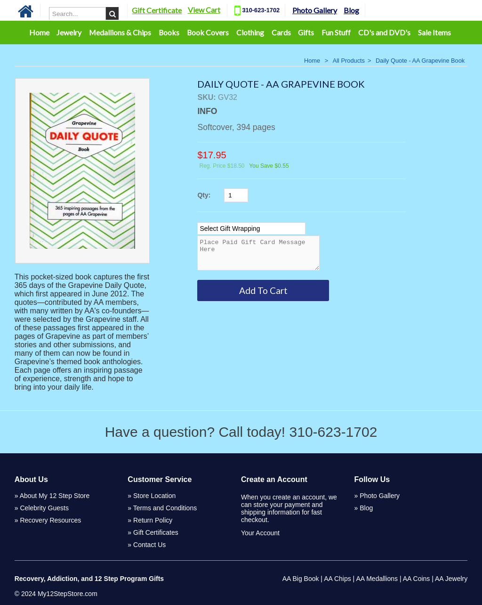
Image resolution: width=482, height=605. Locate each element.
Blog (351, 10)
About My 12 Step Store (55, 495)
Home (39, 32)
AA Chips (337, 578)
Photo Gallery (314, 10)
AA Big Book (300, 578)
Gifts (306, 32)
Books (169, 32)
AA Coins (416, 578)
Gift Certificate (157, 10)
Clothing (250, 32)
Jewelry (68, 32)
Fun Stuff (336, 32)
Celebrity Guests (44, 508)
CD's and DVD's (384, 32)
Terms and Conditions (165, 508)
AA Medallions (377, 578)
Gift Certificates (155, 532)
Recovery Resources (50, 520)
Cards (281, 32)
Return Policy (152, 520)
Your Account (260, 533)
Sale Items (434, 32)
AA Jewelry (451, 578)
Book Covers (208, 32)
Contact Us (149, 544)
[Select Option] (251, 228)
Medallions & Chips (120, 32)
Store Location (154, 495)
